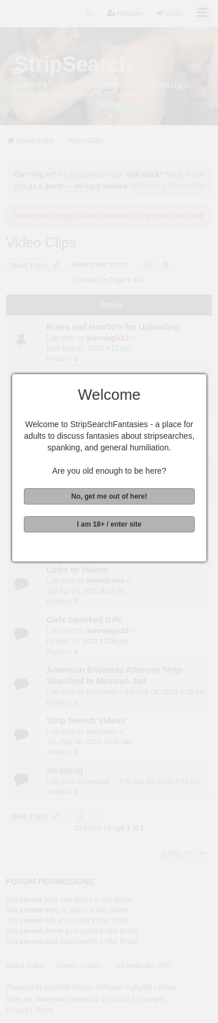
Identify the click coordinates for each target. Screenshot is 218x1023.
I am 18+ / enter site (108, 524)
